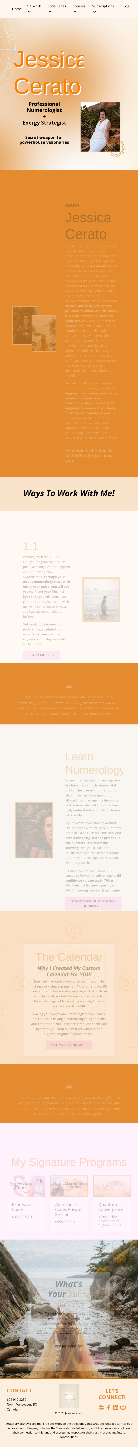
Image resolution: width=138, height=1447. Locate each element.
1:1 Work (34, 9)
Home (17, 9)
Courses (79, 9)
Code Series (57, 9)
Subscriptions (103, 9)
